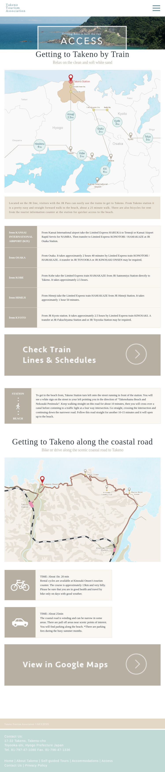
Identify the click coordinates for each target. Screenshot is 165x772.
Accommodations (85, 761)
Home (8, 761)
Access (107, 761)
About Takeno (27, 761)
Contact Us (13, 765)
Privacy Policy (36, 765)
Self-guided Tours (55, 761)
